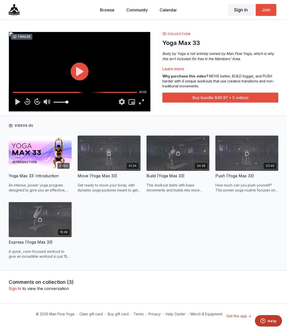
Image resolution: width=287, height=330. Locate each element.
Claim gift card (91, 314)
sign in (15, 288)
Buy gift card (118, 314)
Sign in (241, 9)
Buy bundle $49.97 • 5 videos (220, 97)
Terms (139, 314)
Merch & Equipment (206, 314)
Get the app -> (238, 316)
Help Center (176, 314)
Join (266, 9)
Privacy (154, 314)
